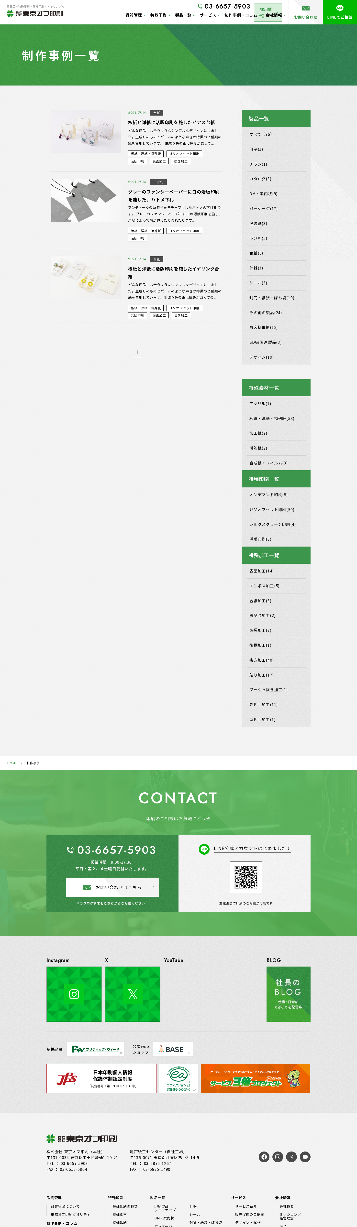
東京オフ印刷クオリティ (70, 1214)
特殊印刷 (119, 1222)
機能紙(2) (258, 448)
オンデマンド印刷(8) (268, 494)
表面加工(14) (261, 571)
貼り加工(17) (261, 675)
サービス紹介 (246, 1206)
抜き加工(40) (261, 660)
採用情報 (263, 6)
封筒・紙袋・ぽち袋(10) (271, 298)
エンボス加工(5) (264, 586)
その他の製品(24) (265, 312)
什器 (193, 1206)
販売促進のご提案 (249, 1214)
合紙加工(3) (260, 600)
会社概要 (286, 1206)
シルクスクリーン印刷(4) (272, 524)
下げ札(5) (258, 238)
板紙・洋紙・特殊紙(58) (271, 418)
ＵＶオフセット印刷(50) (271, 509)
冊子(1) (256, 149)
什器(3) (256, 268)
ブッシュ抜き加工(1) (268, 689)
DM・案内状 (164, 1218)
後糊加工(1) (260, 645)
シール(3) (258, 283)
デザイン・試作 (248, 1222)
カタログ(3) (260, 179)
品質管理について (65, 1206)
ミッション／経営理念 (290, 1216)
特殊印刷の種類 (125, 1206)
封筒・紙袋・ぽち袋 (206, 1222)
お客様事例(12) (263, 327)
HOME (12, 763)
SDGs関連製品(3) (265, 342)
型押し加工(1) (262, 719)
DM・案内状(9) (263, 193)
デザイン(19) (261, 357)
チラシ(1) (258, 164)
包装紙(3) (258, 223)
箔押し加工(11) (263, 704)
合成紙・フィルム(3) (268, 463)
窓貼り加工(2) (262, 615)
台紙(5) (256, 253)
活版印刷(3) (260, 539)
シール (195, 1214)
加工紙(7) (258, 433)
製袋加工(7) (260, 630)
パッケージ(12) (263, 208)
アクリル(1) (260, 403)
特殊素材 (119, 1214)
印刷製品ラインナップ (165, 1208)
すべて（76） (261, 134)
